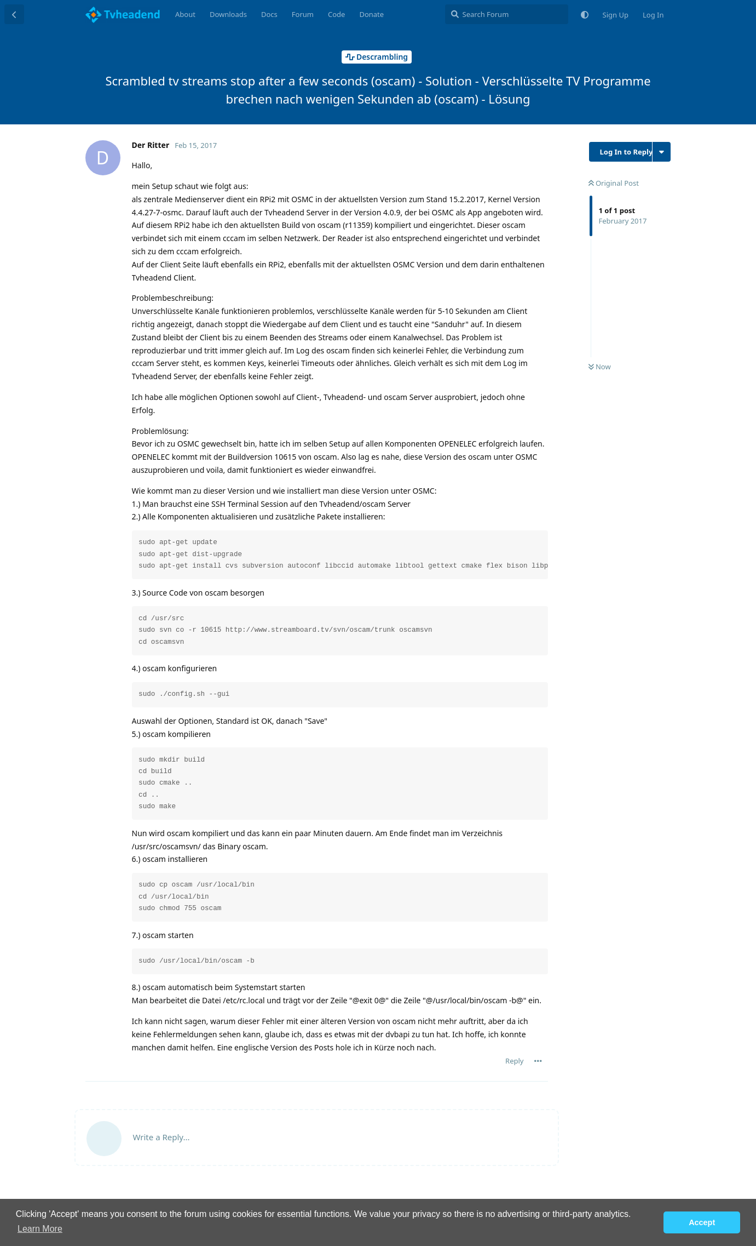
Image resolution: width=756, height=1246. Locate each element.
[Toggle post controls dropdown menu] (538, 1061)
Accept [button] (702, 1222)
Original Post (613, 183)
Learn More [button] (40, 1228)
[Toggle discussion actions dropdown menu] (662, 152)
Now (599, 366)
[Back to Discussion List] (14, 14)
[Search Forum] (506, 14)
